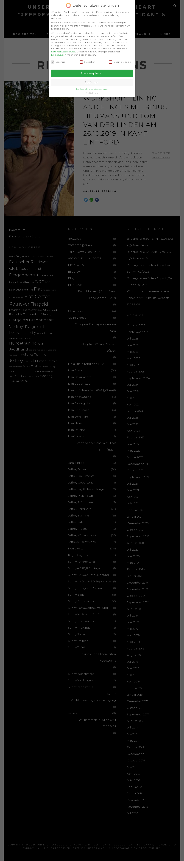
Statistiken (87, 60)
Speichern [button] (92, 80)
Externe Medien (120, 60)
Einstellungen (58, 52)
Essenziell (58, 60)
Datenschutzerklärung (63, 49)
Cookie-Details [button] (92, 91)
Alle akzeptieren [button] (92, 71)
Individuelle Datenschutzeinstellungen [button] (92, 87)
